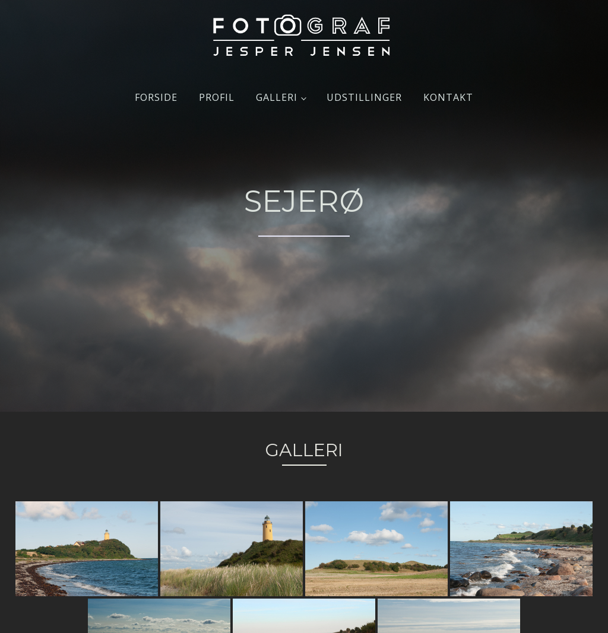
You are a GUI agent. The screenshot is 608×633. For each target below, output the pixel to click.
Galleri (276, 97)
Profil (217, 97)
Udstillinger (364, 97)
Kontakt (448, 97)
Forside (156, 97)
